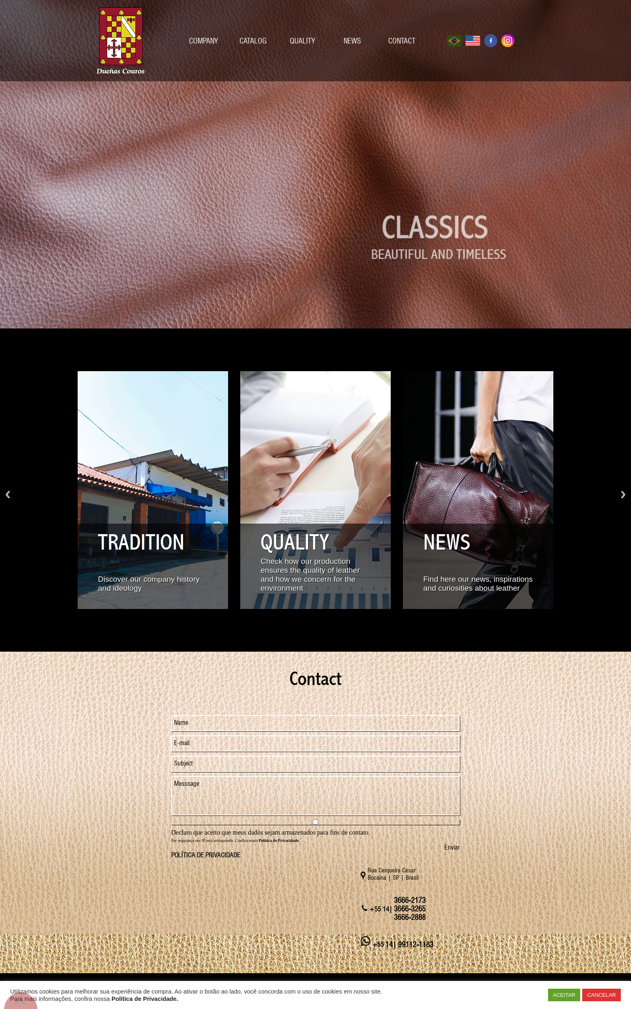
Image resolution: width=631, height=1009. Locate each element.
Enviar (452, 847)
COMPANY (203, 41)
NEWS (352, 41)
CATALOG (253, 41)
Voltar (7, 494)
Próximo (623, 494)
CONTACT (402, 41)
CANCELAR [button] (601, 995)
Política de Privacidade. (144, 999)
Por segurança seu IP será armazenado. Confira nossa (235, 840)
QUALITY (302, 41)
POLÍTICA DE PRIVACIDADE (205, 855)
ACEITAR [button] (564, 995)
